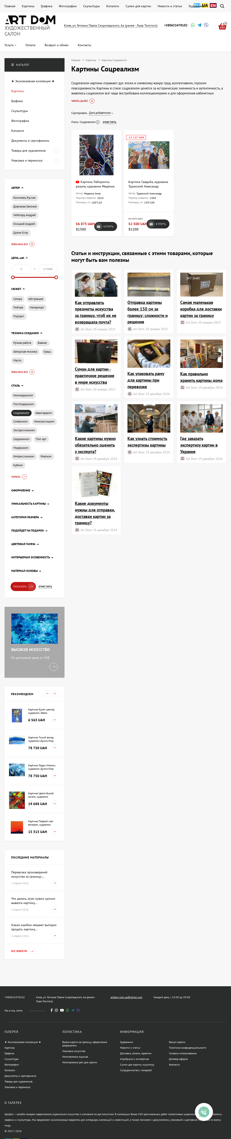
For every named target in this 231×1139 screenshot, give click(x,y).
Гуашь (47, 352)
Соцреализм (21, 413)
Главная (10, 6)
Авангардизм (43, 413)
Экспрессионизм (24, 430)
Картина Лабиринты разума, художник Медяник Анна (95, 186)
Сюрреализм (21, 439)
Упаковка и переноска (17, 1087)
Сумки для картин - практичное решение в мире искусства (94, 375)
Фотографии (68, 6)
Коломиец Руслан (24, 198)
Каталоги (112, 6)
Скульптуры (91, 6)
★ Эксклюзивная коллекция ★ (23, 1042)
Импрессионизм (23, 456)
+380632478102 (175, 25)
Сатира (17, 299)
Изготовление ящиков (75, 1056)
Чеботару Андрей (24, 215)
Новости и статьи (170, 6)
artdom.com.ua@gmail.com (126, 997)
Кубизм (18, 465)
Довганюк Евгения (25, 206)
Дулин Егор (20, 233)
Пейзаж (18, 307)
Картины (28, 6)
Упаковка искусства (73, 1051)
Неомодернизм (23, 395)
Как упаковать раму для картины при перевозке (145, 380)
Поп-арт (41, 439)
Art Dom (86, 329)
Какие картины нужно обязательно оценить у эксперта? (95, 445)
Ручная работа (22, 343)
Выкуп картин (177, 1042)
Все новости (23, 951)
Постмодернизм (23, 404)
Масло (17, 360)
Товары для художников (18, 1081)
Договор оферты (178, 1059)
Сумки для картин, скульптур (137, 1064)
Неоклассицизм (44, 421)
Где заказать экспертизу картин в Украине (199, 445)
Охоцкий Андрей (24, 224)
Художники (197, 6)
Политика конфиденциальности (187, 1047)
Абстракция (35, 299)
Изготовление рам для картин (79, 1062)
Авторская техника (25, 352)
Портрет (18, 316)
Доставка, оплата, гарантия (135, 1053)
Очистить (45, 586)
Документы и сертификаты (20, 1075)
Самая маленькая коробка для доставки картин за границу (201, 308)
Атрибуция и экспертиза (134, 1059)
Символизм (20, 421)
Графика (46, 6)
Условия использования (183, 1053)
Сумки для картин (138, 6)
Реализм (46, 456)
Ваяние (42, 343)
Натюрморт (37, 307)
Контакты (174, 1064)
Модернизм (20, 448)
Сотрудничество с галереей (136, 1070)
